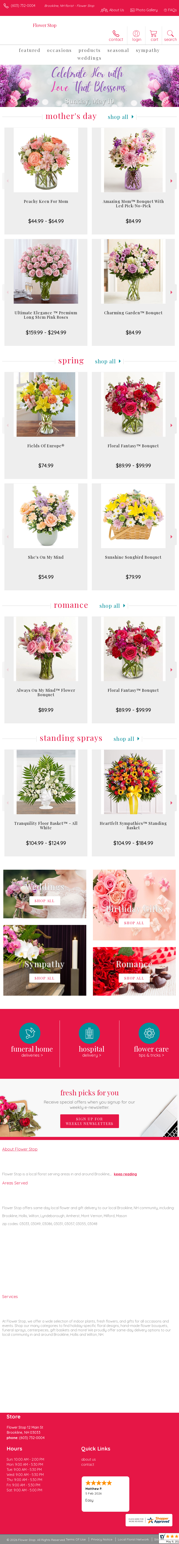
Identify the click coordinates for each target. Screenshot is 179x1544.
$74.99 (45, 465)
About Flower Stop (20, 1149)
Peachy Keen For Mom (46, 201)
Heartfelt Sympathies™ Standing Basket (133, 825)
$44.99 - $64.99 (46, 221)
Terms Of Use (76, 1539)
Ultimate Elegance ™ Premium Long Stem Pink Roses (46, 315)
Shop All (118, 116)
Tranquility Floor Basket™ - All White (46, 825)
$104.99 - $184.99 (133, 843)
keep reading (125, 1174)
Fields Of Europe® (45, 445)
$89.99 (45, 710)
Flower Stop (45, 25)
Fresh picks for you (89, 1099)
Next (172, 181)
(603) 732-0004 (23, 5)
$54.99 (46, 577)
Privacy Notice (101, 1539)
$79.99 (133, 577)
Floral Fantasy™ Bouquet (133, 445)
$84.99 (133, 221)
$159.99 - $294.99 (46, 332)
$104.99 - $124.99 (46, 843)
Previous (7, 181)
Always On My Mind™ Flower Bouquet (46, 692)
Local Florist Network (133, 1539)
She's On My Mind (46, 557)
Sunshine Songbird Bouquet (133, 557)
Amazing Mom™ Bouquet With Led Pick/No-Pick (133, 203)
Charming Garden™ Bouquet (133, 312)
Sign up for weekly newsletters (89, 1121)
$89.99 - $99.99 (133, 465)
